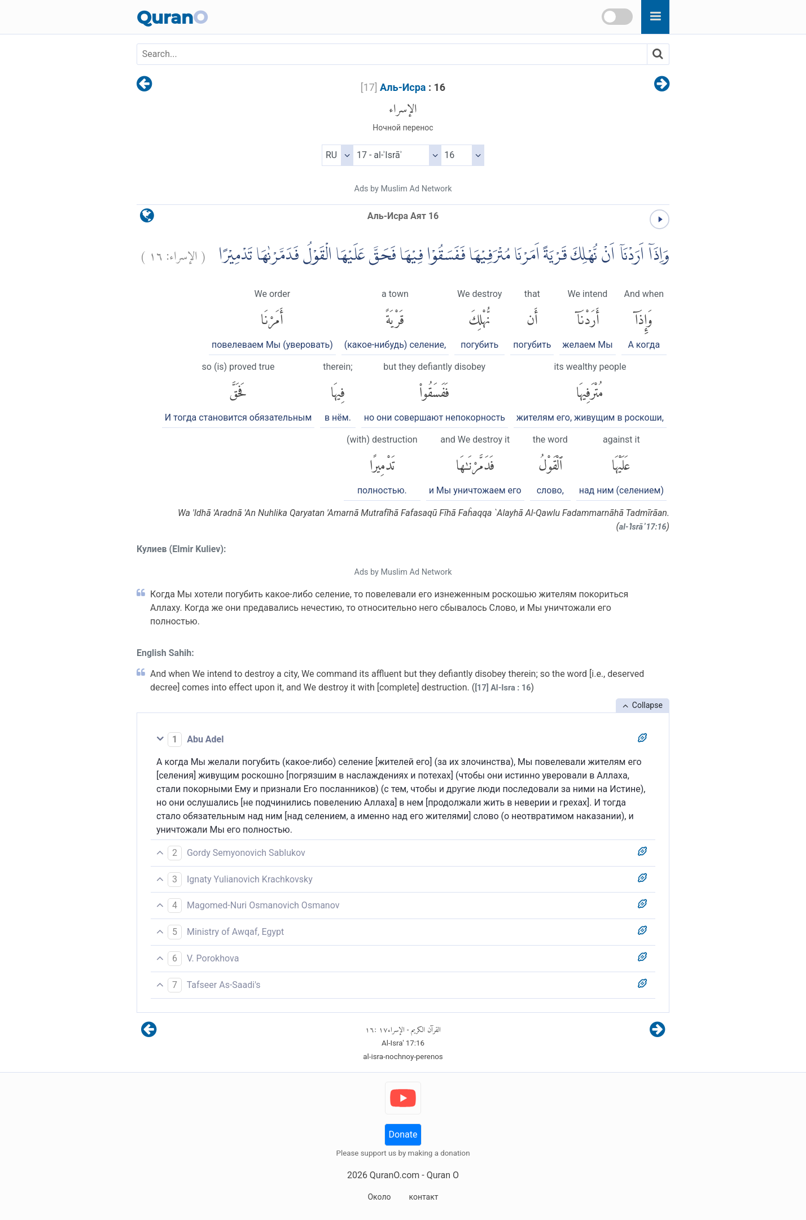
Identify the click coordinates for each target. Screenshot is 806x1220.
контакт (423, 1196)
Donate (403, 1134)
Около (379, 1196)
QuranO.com (394, 1175)
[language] (147, 218)
